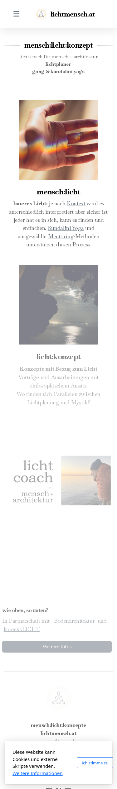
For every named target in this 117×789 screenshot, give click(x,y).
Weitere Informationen (37, 773)
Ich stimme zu (95, 763)
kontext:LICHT (20, 629)
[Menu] (16, 14)
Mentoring (61, 236)
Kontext (76, 203)
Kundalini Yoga (66, 227)
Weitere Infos (56, 646)
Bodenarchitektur (73, 620)
